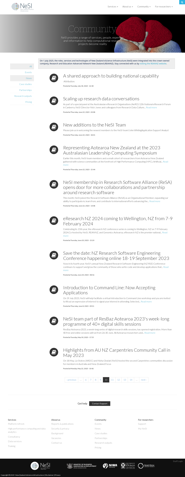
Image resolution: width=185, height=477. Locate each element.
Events (28, 72)
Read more (151, 107)
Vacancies (56, 438)
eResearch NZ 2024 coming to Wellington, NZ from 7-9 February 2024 (118, 221)
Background (57, 433)
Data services (15, 441)
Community (144, 6)
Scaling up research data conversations (101, 98)
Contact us (56, 442)
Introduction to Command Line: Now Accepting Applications (109, 290)
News (29, 78)
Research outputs (23, 96)
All (30, 66)
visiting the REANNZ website (153, 63)
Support (142, 423)
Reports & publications (62, 423)
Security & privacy (60, 428)
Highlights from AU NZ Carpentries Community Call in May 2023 (116, 352)
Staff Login (178, 461)
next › (144, 379)
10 (106, 379)
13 (124, 379)
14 (131, 379)
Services (113, 6)
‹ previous (71, 379)
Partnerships (25, 90)
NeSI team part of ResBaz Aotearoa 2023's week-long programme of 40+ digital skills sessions (116, 321)
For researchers (164, 6)
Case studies (25, 84)
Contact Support (99, 403)
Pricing (28, 101)
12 (118, 379)
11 (112, 379)
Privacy (57, 475)
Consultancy (14, 436)
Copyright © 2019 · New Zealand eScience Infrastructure (22, 475)
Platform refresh (16, 423)
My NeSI (142, 428)
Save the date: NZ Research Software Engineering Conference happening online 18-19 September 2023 (116, 255)
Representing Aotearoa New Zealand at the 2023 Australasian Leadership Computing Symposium (111, 150)
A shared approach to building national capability (111, 75)
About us (127, 6)
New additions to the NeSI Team (94, 124)
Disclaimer (49, 475)
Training (11, 446)
